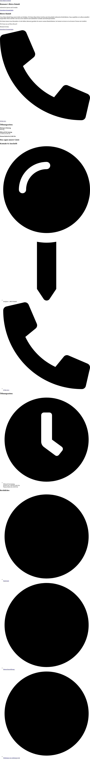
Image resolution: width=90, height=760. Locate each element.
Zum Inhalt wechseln (5, 0)
